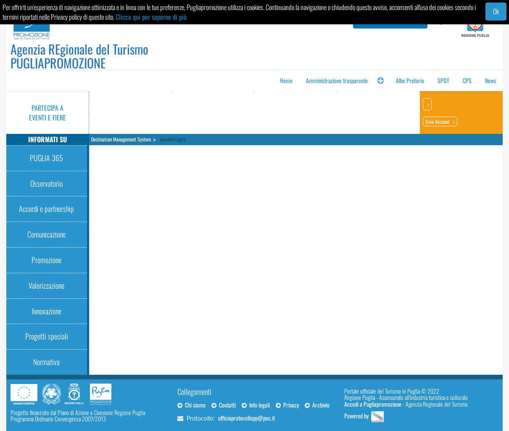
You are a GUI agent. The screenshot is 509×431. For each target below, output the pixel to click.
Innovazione (46, 311)
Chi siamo (191, 404)
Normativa (46, 361)
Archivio (317, 404)
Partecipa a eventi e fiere (47, 113)
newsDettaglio (173, 139)
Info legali (256, 404)
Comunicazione (46, 234)
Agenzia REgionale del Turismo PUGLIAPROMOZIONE (79, 55)
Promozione (46, 259)
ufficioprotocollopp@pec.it (246, 417)
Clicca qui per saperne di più (151, 17)
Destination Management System (121, 139)
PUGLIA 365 (46, 157)
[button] (380, 80)
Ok (496, 11)
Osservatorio (46, 183)
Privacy (287, 404)
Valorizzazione (46, 285)
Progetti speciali (46, 336)
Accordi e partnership (46, 208)
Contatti (223, 404)
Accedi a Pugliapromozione (372, 404)
